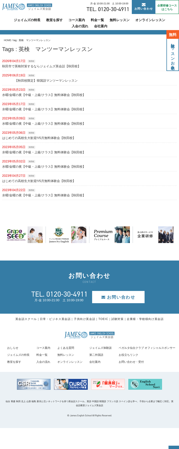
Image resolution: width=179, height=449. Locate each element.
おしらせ (13, 348)
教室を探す (40, 21)
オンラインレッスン (124, 21)
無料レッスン (98, 21)
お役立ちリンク (18, 375)
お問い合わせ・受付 (21, 383)
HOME (7, 40)
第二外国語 (158, 355)
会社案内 (168, 21)
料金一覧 (78, 21)
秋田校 (31, 61)
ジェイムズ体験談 (162, 348)
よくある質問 (106, 348)
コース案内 (60, 21)
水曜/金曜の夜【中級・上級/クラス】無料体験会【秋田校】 (44, 95)
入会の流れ (150, 21)
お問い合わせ (143, 6)
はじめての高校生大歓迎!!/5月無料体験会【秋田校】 (39, 138)
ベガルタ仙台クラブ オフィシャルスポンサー (39, 368)
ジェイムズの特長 (16, 21)
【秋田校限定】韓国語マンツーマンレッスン (41, 80)
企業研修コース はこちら (167, 7)
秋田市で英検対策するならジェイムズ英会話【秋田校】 (41, 66)
